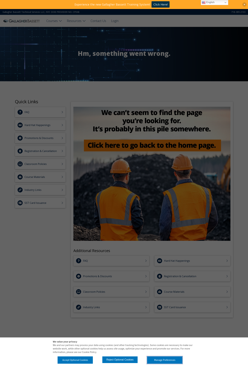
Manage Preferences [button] (164, 360)
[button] (244, 4)
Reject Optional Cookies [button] (120, 359)
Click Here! (160, 4)
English (208, 2)
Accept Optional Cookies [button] (75, 360)
